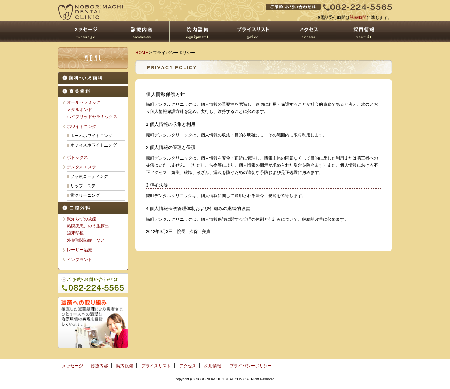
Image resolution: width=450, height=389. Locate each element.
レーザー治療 (79, 249)
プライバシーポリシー (251, 365)
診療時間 (358, 17)
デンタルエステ (81, 166)
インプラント (79, 259)
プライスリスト (156, 365)
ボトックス (77, 157)
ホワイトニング (81, 126)
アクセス (187, 365)
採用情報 (212, 365)
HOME (141, 52)
